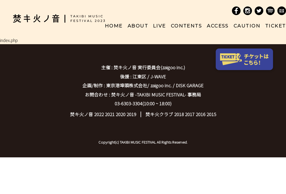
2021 (110, 114)
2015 (211, 114)
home (114, 26)
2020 (120, 114)
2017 (190, 114)
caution (247, 26)
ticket (275, 26)
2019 (131, 114)
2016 (200, 114)
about (138, 26)
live (159, 26)
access (218, 26)
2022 (99, 114)
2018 (179, 114)
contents (186, 26)
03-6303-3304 (128, 103)
